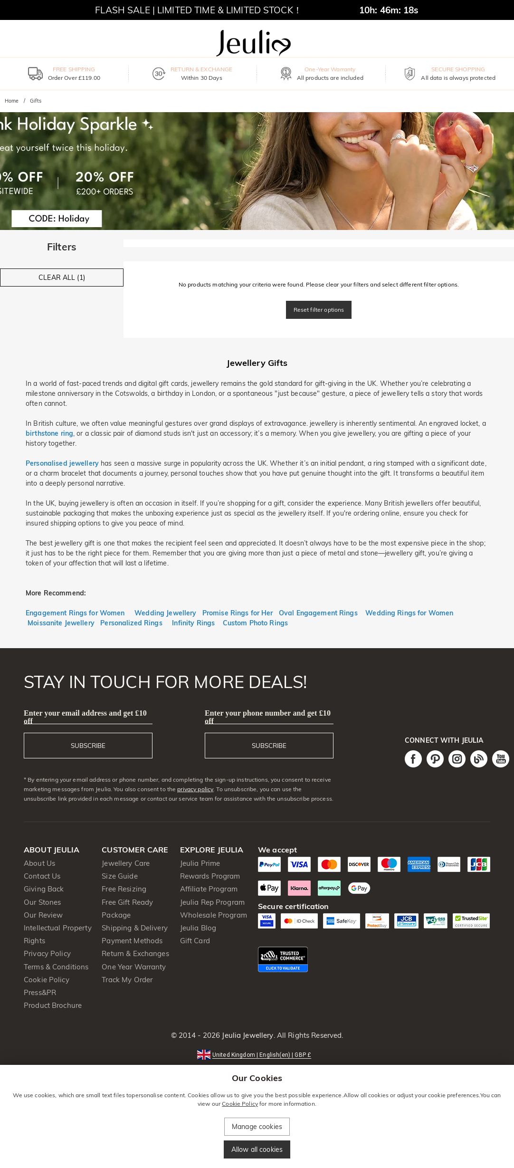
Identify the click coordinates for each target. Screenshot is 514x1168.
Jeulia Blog (198, 927)
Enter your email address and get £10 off (85, 717)
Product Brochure (53, 1005)
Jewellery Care (126, 863)
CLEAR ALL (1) (61, 277)
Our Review (43, 914)
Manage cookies (257, 1126)
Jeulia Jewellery (246, 1035)
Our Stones (42, 902)
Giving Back (44, 888)
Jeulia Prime (200, 863)
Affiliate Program (209, 888)
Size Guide (119, 876)
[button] (257, 1054)
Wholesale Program (213, 914)
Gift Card (195, 940)
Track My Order (127, 979)
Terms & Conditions (56, 966)
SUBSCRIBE (88, 745)
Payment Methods (132, 940)
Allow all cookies (257, 1149)
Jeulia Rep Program (212, 902)
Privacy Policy (47, 953)
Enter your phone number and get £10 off (268, 717)
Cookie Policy (46, 979)
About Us (39, 863)
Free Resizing (124, 888)
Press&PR (40, 992)
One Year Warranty (134, 966)
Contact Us (42, 876)
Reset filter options (319, 309)
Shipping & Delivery (135, 927)
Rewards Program (210, 876)
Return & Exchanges (135, 953)
